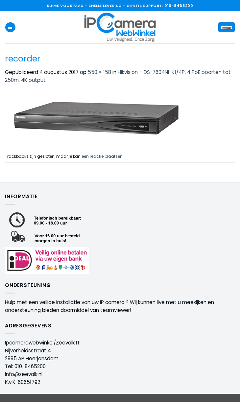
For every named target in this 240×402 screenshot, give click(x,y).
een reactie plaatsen (102, 156)
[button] (10, 27)
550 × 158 (99, 72)
